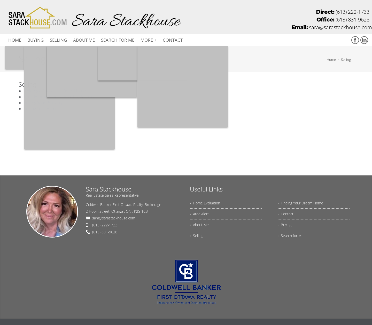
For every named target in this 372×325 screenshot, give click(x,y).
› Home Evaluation (205, 203)
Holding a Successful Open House (55, 91)
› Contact (285, 213)
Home (331, 59)
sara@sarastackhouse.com (113, 218)
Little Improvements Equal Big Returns (59, 97)
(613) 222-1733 (104, 225)
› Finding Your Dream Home (300, 203)
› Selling (196, 235)
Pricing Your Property (43, 103)
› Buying (284, 224)
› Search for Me (291, 235)
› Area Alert (199, 213)
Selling (346, 59)
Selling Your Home (41, 109)
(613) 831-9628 (104, 232)
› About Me (199, 224)
